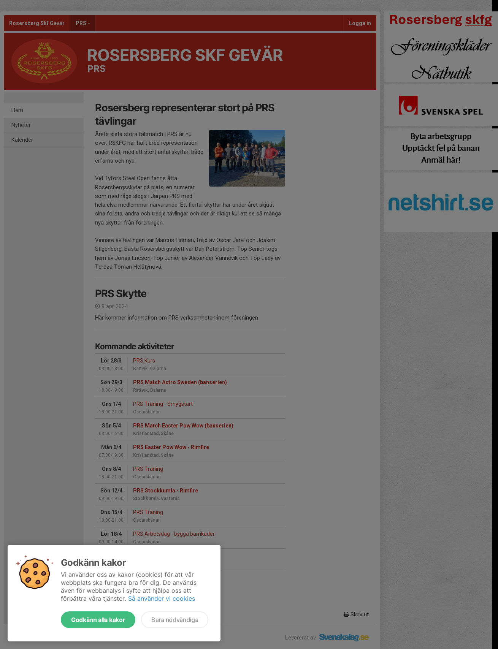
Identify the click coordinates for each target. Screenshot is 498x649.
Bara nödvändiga (174, 620)
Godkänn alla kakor (98, 620)
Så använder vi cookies (161, 598)
